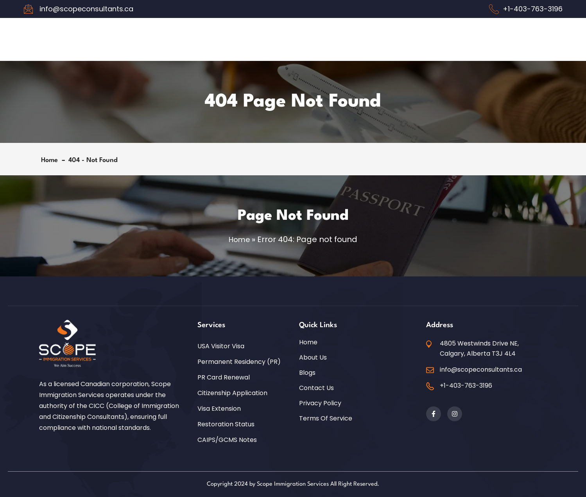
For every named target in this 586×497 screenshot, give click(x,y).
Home (51, 160)
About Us (313, 357)
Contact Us (316, 388)
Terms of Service (325, 418)
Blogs (307, 372)
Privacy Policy (320, 403)
